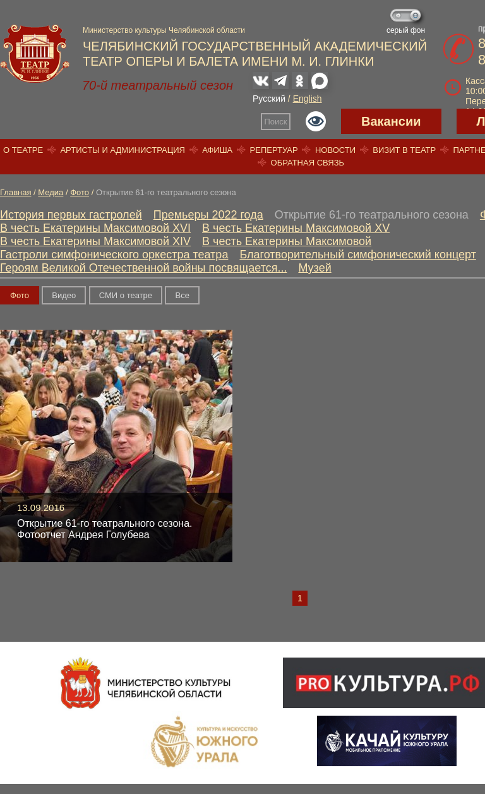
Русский (269, 98)
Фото (79, 192)
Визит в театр (404, 150)
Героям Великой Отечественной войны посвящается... (143, 268)
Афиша (217, 150)
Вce (182, 295)
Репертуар (274, 150)
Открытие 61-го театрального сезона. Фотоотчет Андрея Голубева (104, 529)
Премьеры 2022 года (208, 214)
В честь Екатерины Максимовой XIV (95, 241)
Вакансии (391, 121)
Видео (64, 295)
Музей (314, 268)
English (307, 98)
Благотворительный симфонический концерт (357, 254)
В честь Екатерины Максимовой (286, 241)
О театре (23, 150)
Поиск (276, 121)
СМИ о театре (125, 295)
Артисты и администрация (122, 150)
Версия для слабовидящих (316, 121)
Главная (15, 192)
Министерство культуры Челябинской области (164, 30)
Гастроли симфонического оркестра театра (114, 254)
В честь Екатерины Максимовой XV (296, 228)
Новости (335, 150)
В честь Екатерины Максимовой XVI (95, 228)
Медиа (50, 192)
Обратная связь (308, 162)
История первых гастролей (71, 214)
